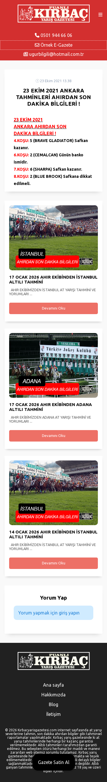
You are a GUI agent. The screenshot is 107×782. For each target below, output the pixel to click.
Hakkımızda (53, 694)
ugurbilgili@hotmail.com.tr (53, 54)
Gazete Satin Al (53, 762)
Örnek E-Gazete (53, 45)
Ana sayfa (53, 685)
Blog (53, 704)
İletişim (53, 714)
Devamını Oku (53, 308)
